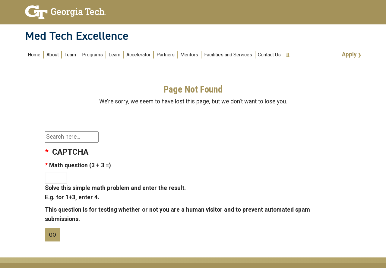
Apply (350, 54)
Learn (114, 55)
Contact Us (269, 55)
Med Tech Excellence (76, 36)
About (52, 55)
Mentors (189, 55)
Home (34, 55)
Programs (92, 55)
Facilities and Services (228, 55)
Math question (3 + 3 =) (80, 165)
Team (70, 55)
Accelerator (138, 55)
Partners (166, 55)
